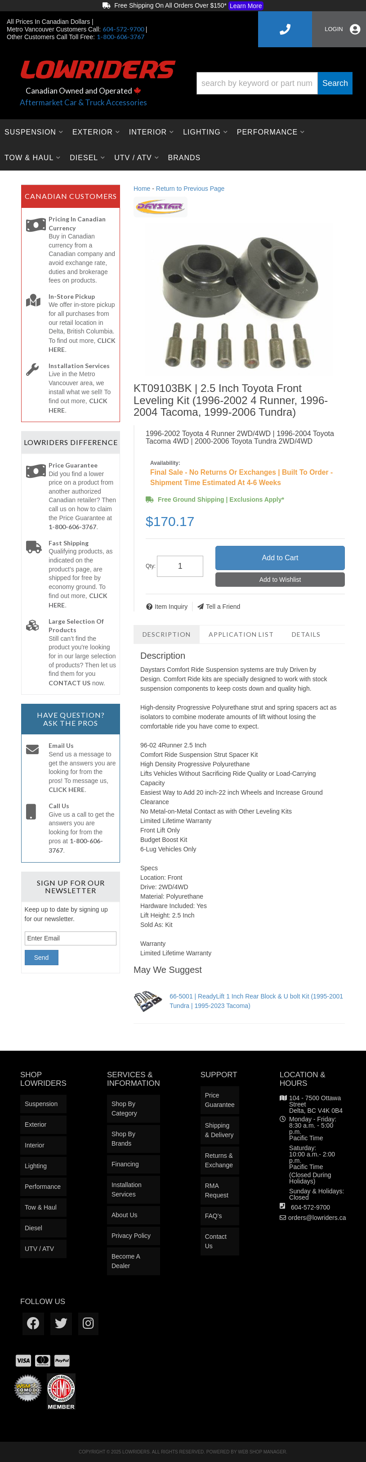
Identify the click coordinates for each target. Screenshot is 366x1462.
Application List (241, 634)
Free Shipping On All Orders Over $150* (183, 5)
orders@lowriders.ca (317, 1218)
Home (142, 188)
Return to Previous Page (190, 188)
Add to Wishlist (280, 579)
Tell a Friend (223, 606)
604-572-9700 (310, 1207)
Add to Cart (280, 558)
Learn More (246, 5)
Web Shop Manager (262, 1451)
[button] (274, 83)
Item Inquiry (171, 606)
